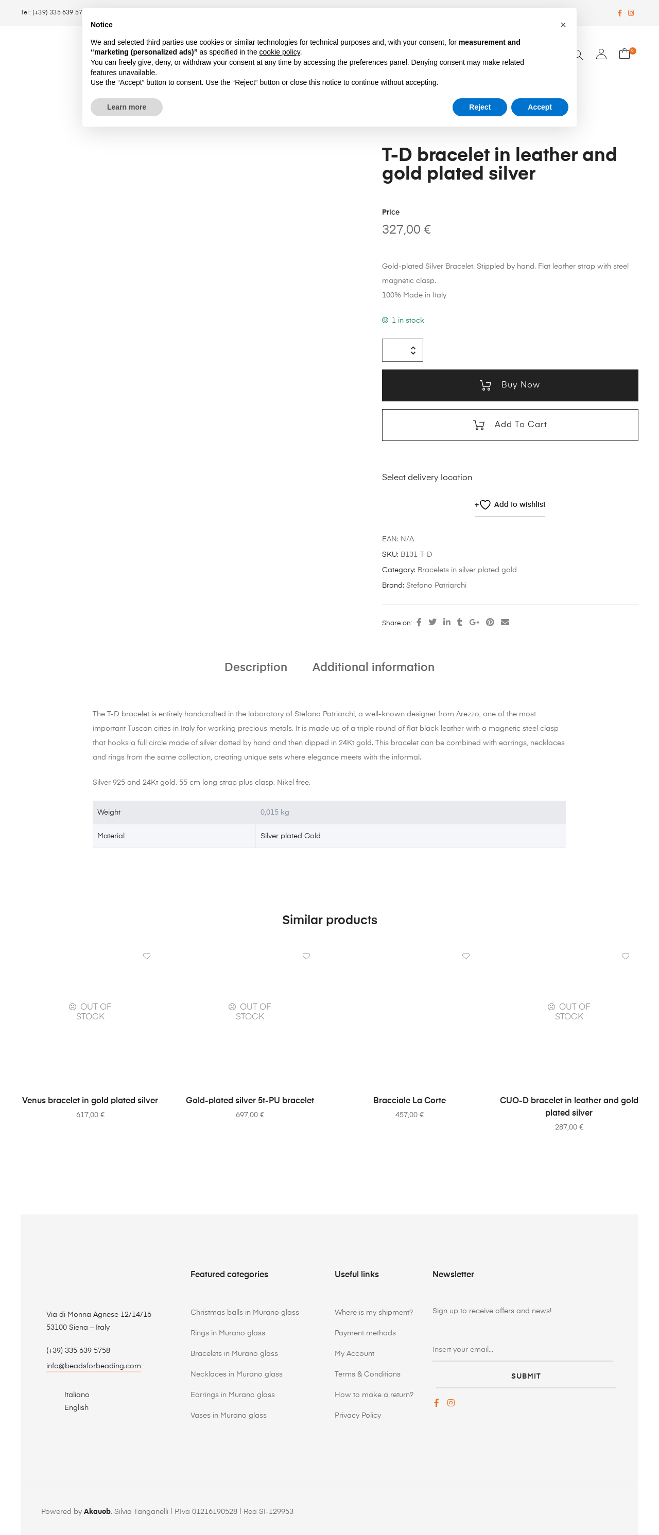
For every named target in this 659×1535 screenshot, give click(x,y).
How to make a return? (374, 1394)
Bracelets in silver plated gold (467, 569)
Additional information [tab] (374, 666)
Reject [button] (480, 107)
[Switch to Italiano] (71, 1393)
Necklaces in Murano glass (236, 1373)
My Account (354, 1352)
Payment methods (365, 1332)
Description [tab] (255, 666)
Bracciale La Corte (409, 1100)
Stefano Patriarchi (436, 584)
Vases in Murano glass (228, 1414)
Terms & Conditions (368, 1373)
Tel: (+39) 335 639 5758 (55, 13)
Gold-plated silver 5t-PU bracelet (250, 1100)
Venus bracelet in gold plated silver (90, 1100)
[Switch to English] (71, 1406)
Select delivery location (427, 477)
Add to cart (519, 424)
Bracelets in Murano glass (234, 1352)
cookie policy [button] (279, 52)
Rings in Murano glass (227, 1332)
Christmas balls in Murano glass (244, 1311)
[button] (563, 24)
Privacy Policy (358, 1414)
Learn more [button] (126, 107)
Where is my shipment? (374, 1311)
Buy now (519, 384)
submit (526, 1371)
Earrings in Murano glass (232, 1394)
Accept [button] (540, 107)
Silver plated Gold (291, 835)
